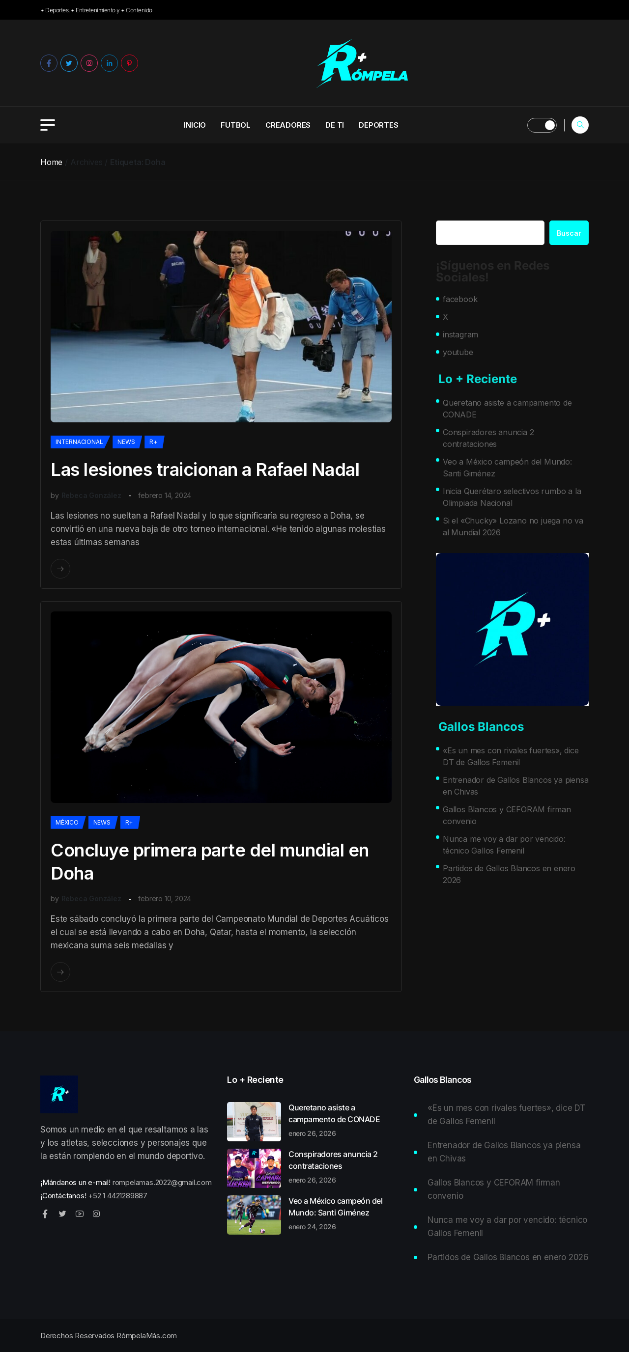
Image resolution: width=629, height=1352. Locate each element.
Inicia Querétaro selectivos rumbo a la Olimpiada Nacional (512, 497)
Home (51, 162)
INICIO (195, 125)
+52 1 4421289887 (117, 1195)
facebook (460, 299)
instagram (460, 334)
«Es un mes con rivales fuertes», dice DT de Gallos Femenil (511, 756)
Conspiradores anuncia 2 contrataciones (488, 438)
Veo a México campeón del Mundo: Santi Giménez (507, 467)
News (126, 441)
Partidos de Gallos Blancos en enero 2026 (509, 874)
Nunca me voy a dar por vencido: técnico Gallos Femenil (504, 844)
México (67, 822)
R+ (153, 441)
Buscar (569, 233)
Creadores (288, 125)
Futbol (236, 125)
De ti (334, 125)
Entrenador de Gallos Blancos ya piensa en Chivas (515, 786)
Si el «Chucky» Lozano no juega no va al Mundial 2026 (513, 526)
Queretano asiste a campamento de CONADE (507, 408)
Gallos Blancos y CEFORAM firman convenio (507, 815)
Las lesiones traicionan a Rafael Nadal (205, 469)
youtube (458, 352)
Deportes (378, 125)
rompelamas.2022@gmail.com (162, 1182)
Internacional (79, 441)
